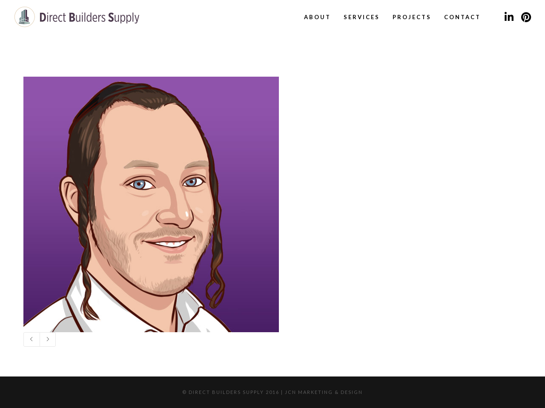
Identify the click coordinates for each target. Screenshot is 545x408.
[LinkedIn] (508, 17)
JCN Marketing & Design (324, 392)
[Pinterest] (525, 17)
